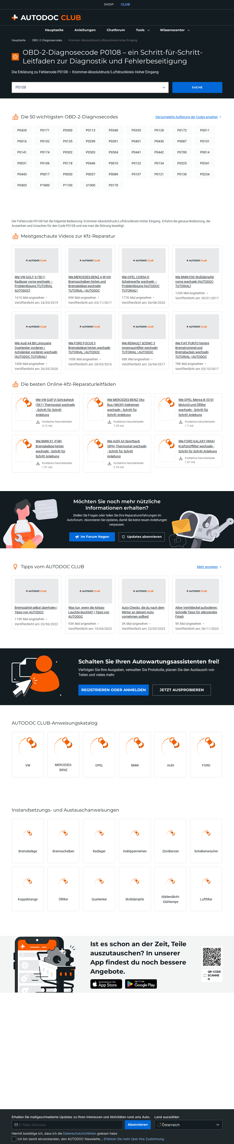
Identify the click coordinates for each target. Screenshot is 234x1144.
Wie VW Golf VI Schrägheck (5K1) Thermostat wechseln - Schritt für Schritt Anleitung (55, 407)
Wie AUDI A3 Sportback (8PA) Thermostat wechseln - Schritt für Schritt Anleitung (126, 448)
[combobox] (90, 87)
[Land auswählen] (188, 1124)
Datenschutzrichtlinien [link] (80, 1133)
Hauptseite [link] (19, 40)
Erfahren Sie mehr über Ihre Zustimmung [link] (134, 1139)
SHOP (109, 4)
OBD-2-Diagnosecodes (47, 40)
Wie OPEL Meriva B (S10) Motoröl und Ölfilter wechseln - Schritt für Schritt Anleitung (196, 407)
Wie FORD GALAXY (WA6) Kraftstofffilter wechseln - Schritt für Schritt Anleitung (197, 446)
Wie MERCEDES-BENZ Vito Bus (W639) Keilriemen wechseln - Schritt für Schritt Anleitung (125, 407)
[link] (54, 30)
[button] (142, 30)
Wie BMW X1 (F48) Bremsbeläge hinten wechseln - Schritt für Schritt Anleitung (50, 448)
